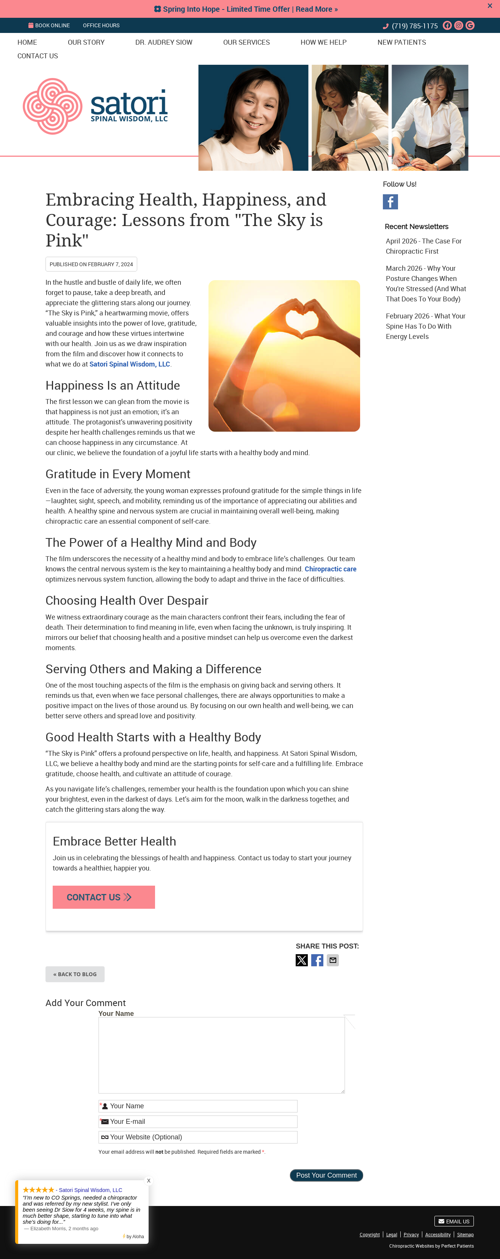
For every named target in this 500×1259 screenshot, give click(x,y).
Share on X (302, 960)
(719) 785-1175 (415, 25)
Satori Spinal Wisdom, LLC (129, 363)
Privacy (411, 1234)
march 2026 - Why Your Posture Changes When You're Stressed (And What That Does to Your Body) (426, 283)
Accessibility (438, 1234)
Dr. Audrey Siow (164, 42)
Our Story (86, 42)
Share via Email (333, 960)
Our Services (246, 42)
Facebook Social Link (390, 201)
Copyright (370, 1234)
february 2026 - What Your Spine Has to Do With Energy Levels (426, 326)
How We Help (324, 42)
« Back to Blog (75, 974)
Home (27, 42)
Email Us (454, 1221)
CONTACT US (104, 897)
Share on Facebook (318, 960)
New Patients (402, 42)
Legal (391, 1234)
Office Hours (101, 25)
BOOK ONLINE (49, 25)
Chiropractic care (331, 568)
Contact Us (37, 55)
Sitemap (465, 1234)
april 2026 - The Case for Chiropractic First (424, 246)
